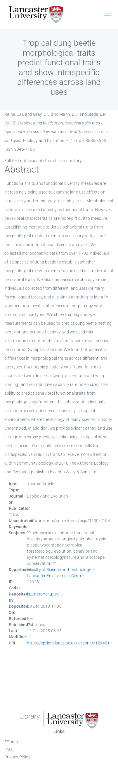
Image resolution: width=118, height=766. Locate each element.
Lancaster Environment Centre (55, 575)
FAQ (8, 749)
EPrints (11, 741)
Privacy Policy (17, 757)
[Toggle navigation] (107, 13)
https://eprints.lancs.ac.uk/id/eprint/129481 (68, 643)
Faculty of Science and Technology (59, 569)
